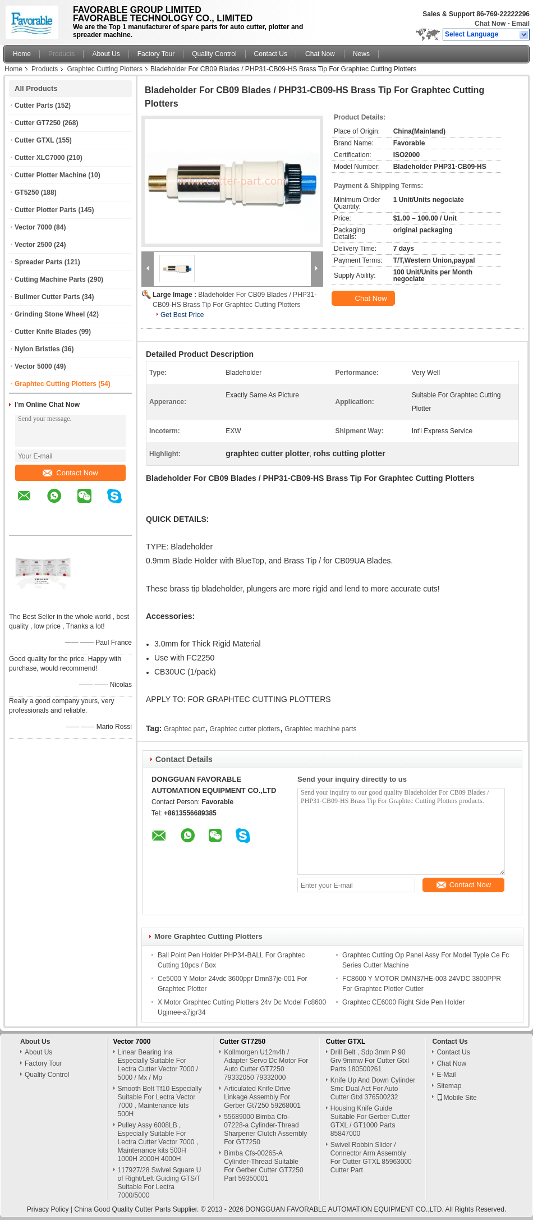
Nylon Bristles (37, 349)
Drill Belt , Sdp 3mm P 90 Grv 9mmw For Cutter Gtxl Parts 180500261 (369, 1060)
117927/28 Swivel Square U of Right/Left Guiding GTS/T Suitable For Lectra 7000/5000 (159, 1182)
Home (22, 54)
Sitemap (448, 1086)
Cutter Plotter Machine (50, 175)
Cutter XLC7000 (40, 158)
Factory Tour (155, 54)
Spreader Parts (38, 262)
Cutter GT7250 (38, 123)
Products (61, 54)
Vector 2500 (33, 245)
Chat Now (490, 23)
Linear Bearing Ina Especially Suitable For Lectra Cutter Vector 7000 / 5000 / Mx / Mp (158, 1064)
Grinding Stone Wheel (50, 314)
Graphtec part (184, 729)
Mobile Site (456, 1098)
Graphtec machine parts (320, 729)
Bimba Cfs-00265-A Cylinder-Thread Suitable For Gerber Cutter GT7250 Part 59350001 (263, 1165)
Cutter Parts (34, 105)
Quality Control (214, 54)
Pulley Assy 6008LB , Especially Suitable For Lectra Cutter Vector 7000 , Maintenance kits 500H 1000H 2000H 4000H (158, 1142)
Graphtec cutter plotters (245, 729)
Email (521, 23)
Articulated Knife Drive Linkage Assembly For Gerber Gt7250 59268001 (262, 1097)
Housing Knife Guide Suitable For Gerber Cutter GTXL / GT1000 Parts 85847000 (370, 1121)
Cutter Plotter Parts (45, 210)
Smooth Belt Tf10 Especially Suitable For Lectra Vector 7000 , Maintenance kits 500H (160, 1101)
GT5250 (27, 192)
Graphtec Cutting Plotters (105, 69)
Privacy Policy (48, 1209)
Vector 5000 (33, 366)
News (361, 54)
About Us (106, 54)
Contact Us (270, 54)
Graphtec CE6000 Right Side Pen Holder (403, 1002)
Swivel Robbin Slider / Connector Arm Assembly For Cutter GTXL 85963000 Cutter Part (371, 1157)
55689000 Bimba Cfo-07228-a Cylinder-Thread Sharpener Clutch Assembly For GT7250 (265, 1129)
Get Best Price (182, 315)
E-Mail (446, 1075)
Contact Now (70, 473)
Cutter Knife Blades (46, 332)
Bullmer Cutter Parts (47, 297)
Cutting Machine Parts (50, 279)
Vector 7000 (33, 227)
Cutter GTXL (34, 140)
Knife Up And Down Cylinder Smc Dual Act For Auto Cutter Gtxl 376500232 (372, 1088)
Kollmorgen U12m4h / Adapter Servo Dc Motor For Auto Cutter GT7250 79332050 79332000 (266, 1064)
